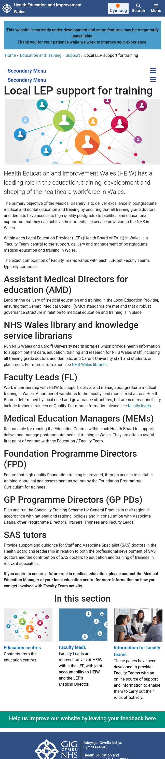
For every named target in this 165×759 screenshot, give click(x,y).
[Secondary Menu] (153, 71)
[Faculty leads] (82, 656)
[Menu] (156, 8)
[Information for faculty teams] (137, 656)
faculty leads (139, 405)
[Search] (138, 8)
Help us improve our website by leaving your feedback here (82, 718)
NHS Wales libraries (89, 364)
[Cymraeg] (118, 9)
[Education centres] (27, 656)
